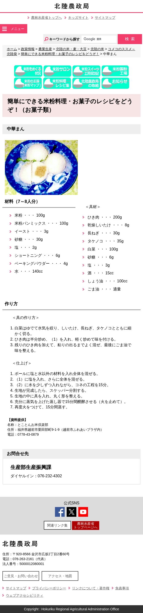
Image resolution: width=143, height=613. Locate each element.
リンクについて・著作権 (90, 588)
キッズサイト (78, 17)
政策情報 (28, 49)
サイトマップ (105, 17)
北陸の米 (97, 49)
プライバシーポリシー (49, 588)
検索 (130, 39)
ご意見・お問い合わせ (21, 576)
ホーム (12, 49)
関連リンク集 (57, 525)
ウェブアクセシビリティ (24, 595)
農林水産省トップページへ (86, 525)
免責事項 (122, 588)
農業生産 (45, 49)
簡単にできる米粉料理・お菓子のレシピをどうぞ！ (60, 54)
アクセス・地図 (60, 576)
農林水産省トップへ (46, 17)
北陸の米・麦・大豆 (71, 49)
